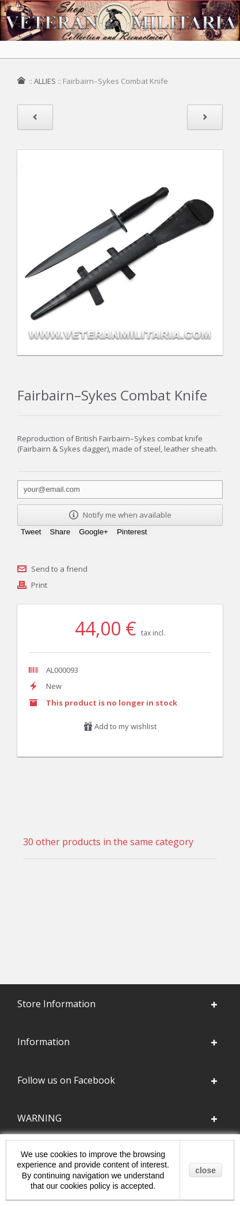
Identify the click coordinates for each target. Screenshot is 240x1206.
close (205, 1170)
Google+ (93, 531)
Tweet (31, 531)
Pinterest (132, 531)
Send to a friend (59, 569)
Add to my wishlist (120, 726)
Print (39, 585)
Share (60, 531)
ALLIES (45, 81)
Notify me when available (120, 515)
